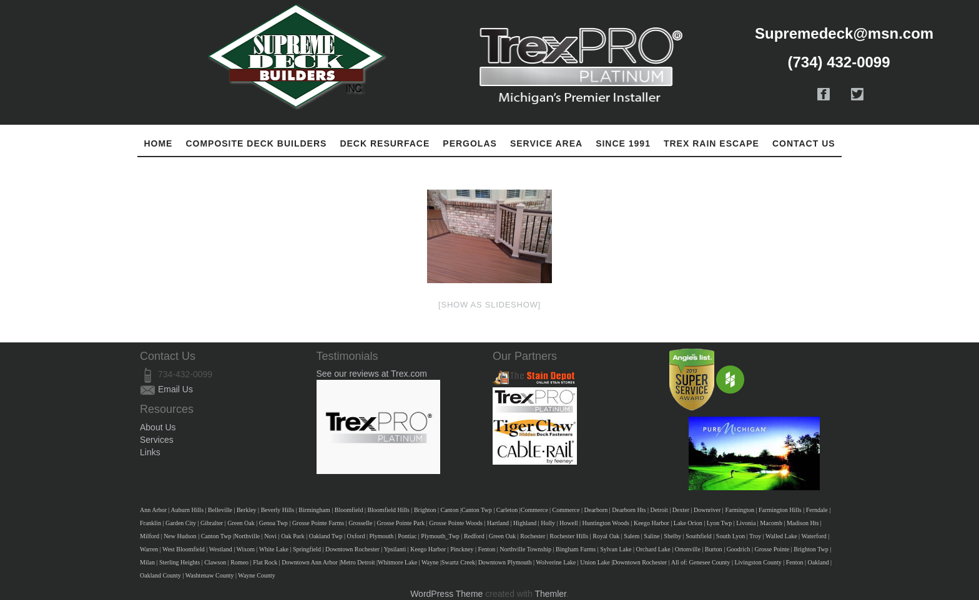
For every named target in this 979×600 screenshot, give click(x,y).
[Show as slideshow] (489, 304)
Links (150, 452)
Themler (550, 594)
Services (157, 440)
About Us (158, 427)
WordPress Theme (446, 594)
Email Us (175, 389)
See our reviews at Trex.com (372, 374)
